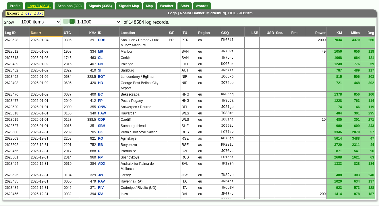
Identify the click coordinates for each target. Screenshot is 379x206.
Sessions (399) (69, 6)
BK (100, 132)
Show (9, 22)
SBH (101, 126)
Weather (166, 6)
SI (99, 70)
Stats (184, 6)
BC (100, 94)
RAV (101, 181)
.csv (26, 13)
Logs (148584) (39, 6)
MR (100, 51)
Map (149, 6)
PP (100, 101)
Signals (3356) (100, 6)
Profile (15, 6)
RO (100, 138)
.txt (38, 13)
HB (100, 83)
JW (100, 175)
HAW (102, 113)
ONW (102, 107)
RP (100, 157)
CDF (101, 120)
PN (100, 64)
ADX (101, 164)
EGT (101, 77)
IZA (100, 194)
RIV (101, 188)
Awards (202, 6)
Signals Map (129, 6)
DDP (101, 40)
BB (100, 145)
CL (100, 58)
